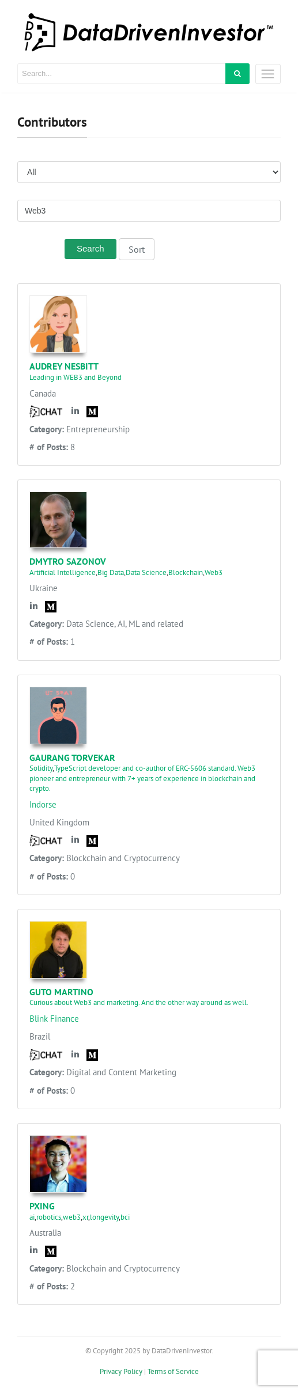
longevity (104, 1217)
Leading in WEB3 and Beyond (75, 377)
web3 (72, 1217)
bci (125, 1217)
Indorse (42, 804)
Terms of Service (173, 1371)
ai (32, 1217)
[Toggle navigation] (268, 74)
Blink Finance (54, 1018)
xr (85, 1217)
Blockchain (185, 572)
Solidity (40, 768)
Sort (137, 249)
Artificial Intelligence (62, 572)
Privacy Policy (121, 1371)
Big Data (110, 572)
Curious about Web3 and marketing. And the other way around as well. (138, 1002)
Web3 (213, 572)
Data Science (146, 572)
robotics (48, 1217)
